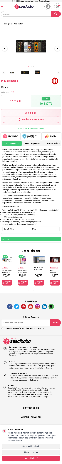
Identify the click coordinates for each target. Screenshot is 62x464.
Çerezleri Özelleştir (31, 446)
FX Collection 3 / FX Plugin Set (22, 271)
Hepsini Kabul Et (31, 458)
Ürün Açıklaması (12, 143)
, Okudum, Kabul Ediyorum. (22, 328)
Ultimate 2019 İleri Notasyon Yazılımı (38, 268)
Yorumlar (5, 239)
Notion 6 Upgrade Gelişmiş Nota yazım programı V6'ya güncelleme (55, 272)
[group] (31, 46)
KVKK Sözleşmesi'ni (12, 328)
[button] (33, 66)
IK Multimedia (9, 80)
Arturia (5, 268)
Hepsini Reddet (31, 452)
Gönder (55, 322)
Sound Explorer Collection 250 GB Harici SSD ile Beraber (6, 272)
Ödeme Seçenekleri (32, 143)
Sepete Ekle (6, 283)
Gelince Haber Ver (31, 119)
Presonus (54, 268)
